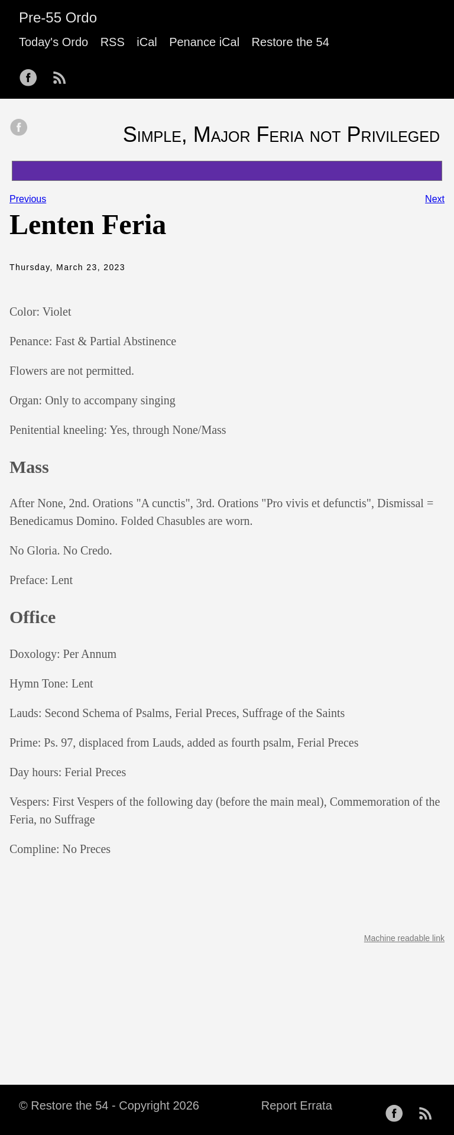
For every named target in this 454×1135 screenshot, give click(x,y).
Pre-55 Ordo (58, 17)
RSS (112, 41)
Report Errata (296, 1105)
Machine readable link (404, 938)
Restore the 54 (290, 41)
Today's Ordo (53, 41)
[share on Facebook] (18, 128)
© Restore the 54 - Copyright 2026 (109, 1105)
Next (435, 199)
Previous (27, 199)
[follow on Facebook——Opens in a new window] (32, 74)
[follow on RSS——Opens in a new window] (63, 74)
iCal (147, 41)
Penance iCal (204, 41)
